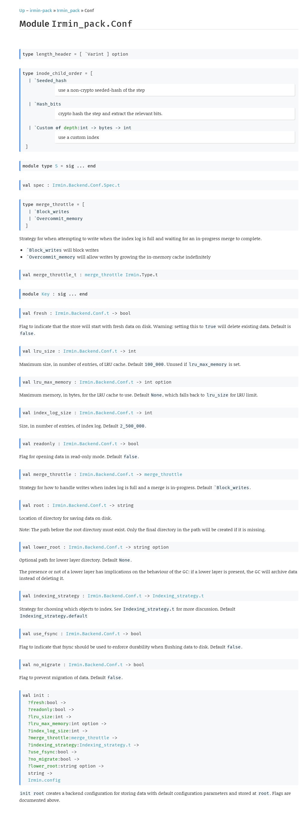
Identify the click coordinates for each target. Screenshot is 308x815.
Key (46, 294)
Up (22, 10)
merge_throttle (104, 274)
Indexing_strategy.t (178, 596)
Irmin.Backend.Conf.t (82, 313)
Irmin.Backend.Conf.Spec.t (86, 185)
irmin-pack (41, 10)
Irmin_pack (68, 10)
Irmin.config (44, 780)
